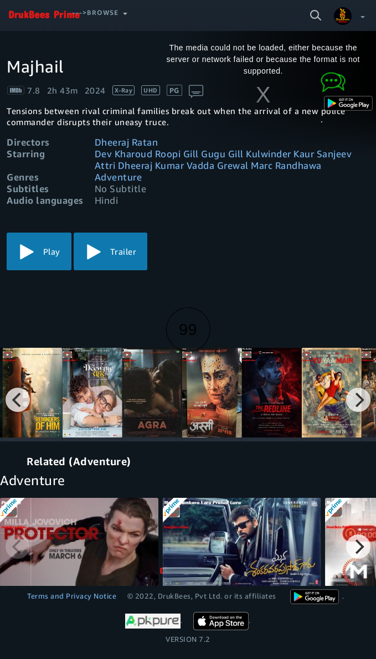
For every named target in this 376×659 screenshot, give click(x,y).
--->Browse (96, 12)
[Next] (358, 400)
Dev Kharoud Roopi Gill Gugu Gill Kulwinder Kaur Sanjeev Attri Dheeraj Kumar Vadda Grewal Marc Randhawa (223, 159)
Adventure (118, 177)
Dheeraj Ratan (126, 142)
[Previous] (18, 400)
